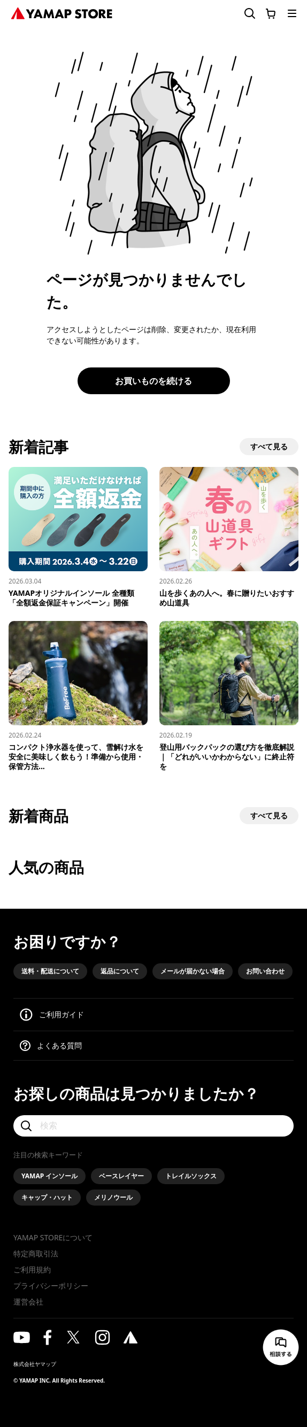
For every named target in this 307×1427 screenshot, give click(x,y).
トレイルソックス (191, 1175)
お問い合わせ (265, 971)
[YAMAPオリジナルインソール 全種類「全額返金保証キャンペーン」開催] (78, 537)
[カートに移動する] (270, 13)
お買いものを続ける (153, 381)
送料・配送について (50, 971)
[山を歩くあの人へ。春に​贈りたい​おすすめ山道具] (228, 537)
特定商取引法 (35, 1253)
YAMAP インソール (49, 1175)
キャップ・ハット (47, 1197)
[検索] (153, 1126)
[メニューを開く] (292, 13)
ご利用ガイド (61, 1014)
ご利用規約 (32, 1269)
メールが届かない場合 (192, 971)
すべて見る (269, 446)
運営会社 (28, 1301)
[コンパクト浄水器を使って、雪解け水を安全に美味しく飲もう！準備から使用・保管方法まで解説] (78, 696)
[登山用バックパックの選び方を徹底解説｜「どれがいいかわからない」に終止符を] (228, 696)
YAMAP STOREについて (53, 1237)
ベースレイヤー (121, 1175)
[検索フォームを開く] (243, 13)
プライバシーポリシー (50, 1285)
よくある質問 (59, 1045)
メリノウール (113, 1197)
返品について (120, 971)
